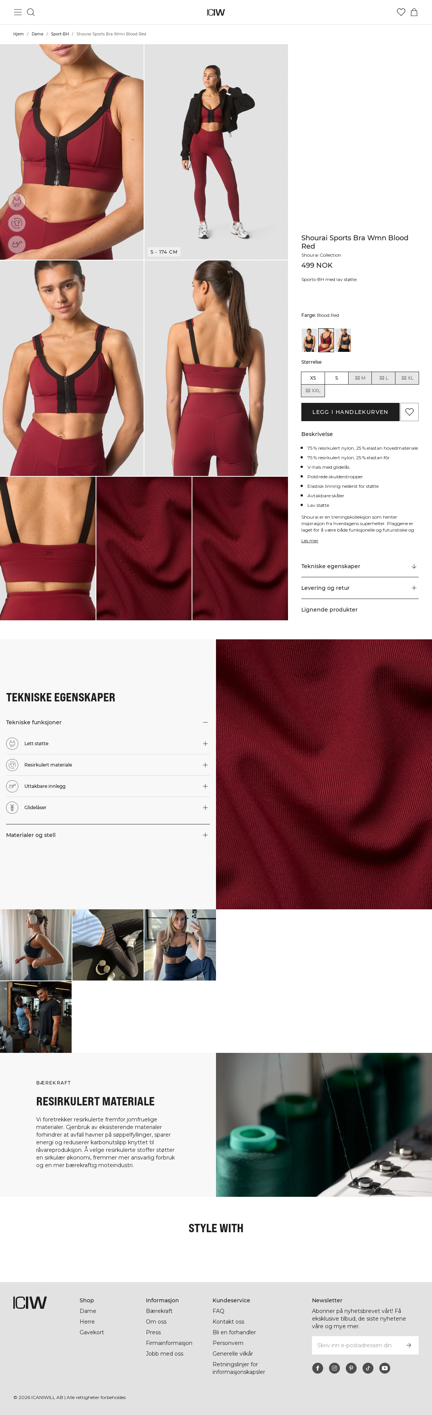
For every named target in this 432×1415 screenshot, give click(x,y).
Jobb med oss (164, 1353)
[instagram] (334, 1368)
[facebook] (317, 1368)
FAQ (218, 1311)
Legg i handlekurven (350, 412)
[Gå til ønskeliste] (401, 12)
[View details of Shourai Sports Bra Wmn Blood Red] (326, 340)
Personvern (228, 1343)
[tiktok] (368, 1368)
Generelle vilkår (233, 1353)
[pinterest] (351, 1368)
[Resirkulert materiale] (17, 223)
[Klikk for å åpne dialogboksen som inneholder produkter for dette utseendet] (36, 945)
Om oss (156, 1321)
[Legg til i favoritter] (409, 412)
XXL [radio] (312, 391)
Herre (87, 1321)
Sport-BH (60, 34)
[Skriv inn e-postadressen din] (355, 1345)
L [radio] (383, 378)
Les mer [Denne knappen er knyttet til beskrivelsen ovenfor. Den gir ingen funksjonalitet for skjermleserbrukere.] (309, 540)
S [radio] (336, 378)
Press (153, 1332)
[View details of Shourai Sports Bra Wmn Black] (309, 340)
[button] (72, 152)
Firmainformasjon (169, 1343)
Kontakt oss (228, 1321)
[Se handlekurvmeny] (414, 12)
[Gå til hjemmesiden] (216, 12)
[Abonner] (408, 1345)
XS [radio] (313, 378)
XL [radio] (407, 378)
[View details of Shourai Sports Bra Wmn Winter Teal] (343, 340)
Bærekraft (159, 1311)
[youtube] (384, 1368)
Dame (37, 34)
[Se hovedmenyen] (17, 12)
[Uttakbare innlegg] (18, 243)
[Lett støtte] (17, 202)
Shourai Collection (321, 255)
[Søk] (30, 12)
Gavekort (92, 1332)
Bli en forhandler (234, 1332)
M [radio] (360, 378)
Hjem (18, 34)
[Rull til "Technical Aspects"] (360, 566)
